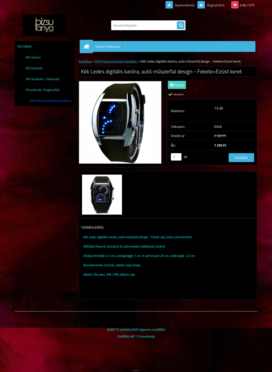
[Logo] (44, 25)
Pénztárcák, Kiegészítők (43, 89)
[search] (180, 25)
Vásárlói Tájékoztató (107, 46)
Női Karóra (33, 57)
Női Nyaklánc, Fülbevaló (43, 78)
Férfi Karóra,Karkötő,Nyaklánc (51, 100)
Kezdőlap (85, 61)
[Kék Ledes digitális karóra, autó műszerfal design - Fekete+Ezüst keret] (101, 175)
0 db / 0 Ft (247, 5)
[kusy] (176, 157)
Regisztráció (215, 5)
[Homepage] (88, 46)
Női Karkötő (34, 68)
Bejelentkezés (184, 5)
